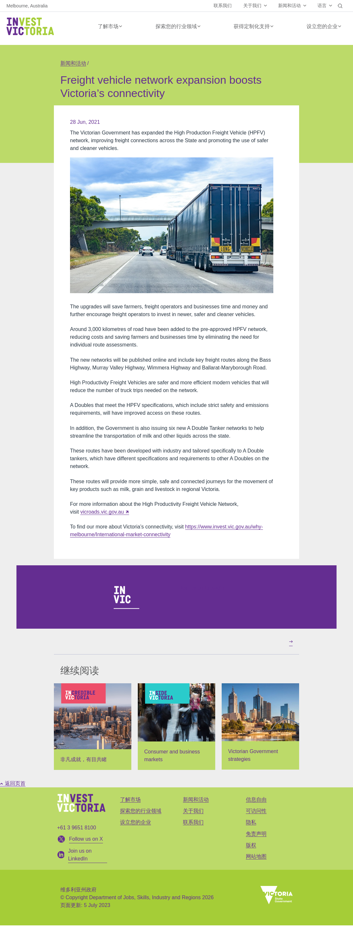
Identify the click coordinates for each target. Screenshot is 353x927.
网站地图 (256, 856)
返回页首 (12, 783)
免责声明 (256, 833)
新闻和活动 (289, 5)
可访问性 (256, 811)
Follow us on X (86, 839)
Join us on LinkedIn (204, 588)
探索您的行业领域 (176, 26)
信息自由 (256, 799)
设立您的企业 (322, 26)
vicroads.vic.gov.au (102, 512)
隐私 (251, 822)
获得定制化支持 (252, 26)
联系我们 (223, 5)
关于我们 (252, 5)
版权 (251, 845)
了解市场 (108, 26)
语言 (322, 5)
